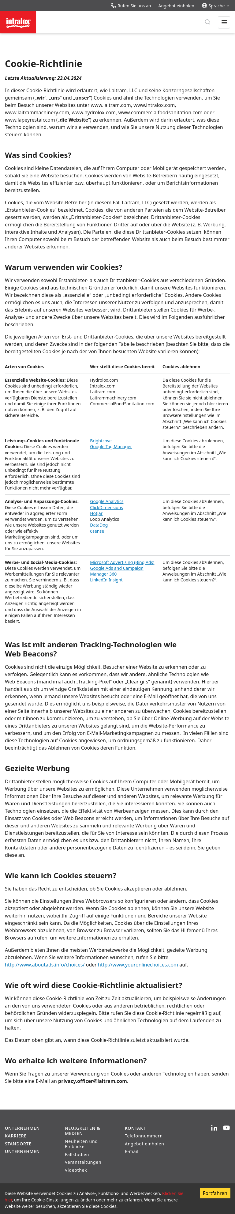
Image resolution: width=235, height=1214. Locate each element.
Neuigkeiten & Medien (82, 1130)
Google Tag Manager (111, 446)
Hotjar (96, 513)
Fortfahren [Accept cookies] (215, 1193)
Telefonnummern (144, 1136)
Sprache (216, 6)
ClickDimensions (106, 507)
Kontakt (135, 1128)
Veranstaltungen (83, 1162)
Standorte (18, 1144)
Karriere (16, 1136)
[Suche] (207, 22)
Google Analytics (106, 501)
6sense (97, 531)
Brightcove (101, 441)
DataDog (99, 525)
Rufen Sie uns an (130, 6)
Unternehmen (22, 1128)
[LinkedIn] (214, 1128)
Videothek (76, 1170)
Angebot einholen (176, 6)
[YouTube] (226, 1128)
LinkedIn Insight (106, 580)
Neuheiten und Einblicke (81, 1144)
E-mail (132, 1151)
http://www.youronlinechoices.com (138, 964)
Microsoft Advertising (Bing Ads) (122, 562)
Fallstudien (77, 1154)
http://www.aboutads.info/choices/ (45, 964)
